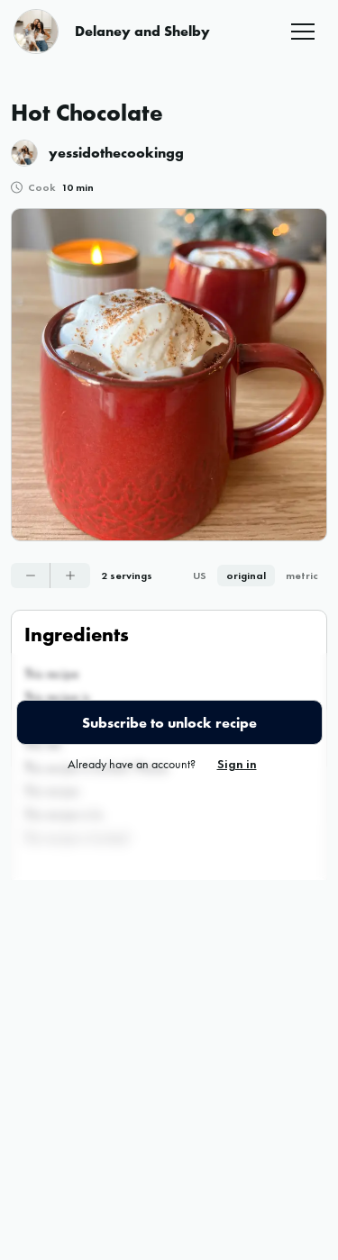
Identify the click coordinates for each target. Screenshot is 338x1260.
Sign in (237, 764)
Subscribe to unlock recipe (169, 722)
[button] (302, 31)
